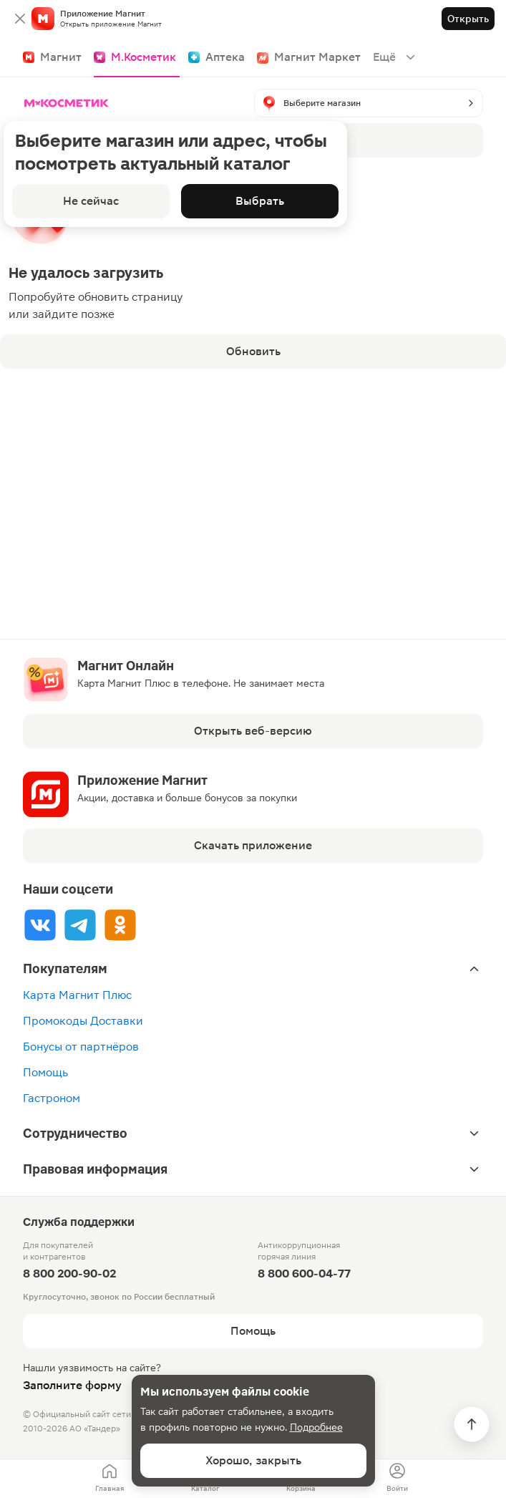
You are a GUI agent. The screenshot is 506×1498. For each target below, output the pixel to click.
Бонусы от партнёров (81, 1046)
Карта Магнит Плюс (77, 995)
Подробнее (316, 1427)
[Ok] (120, 924)
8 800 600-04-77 (304, 1273)
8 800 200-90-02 (69, 1273)
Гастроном (51, 1098)
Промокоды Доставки (83, 1021)
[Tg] (80, 924)
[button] (368, 103)
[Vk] (40, 924)
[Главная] (69, 103)
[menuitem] (109, 1478)
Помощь (45, 1072)
